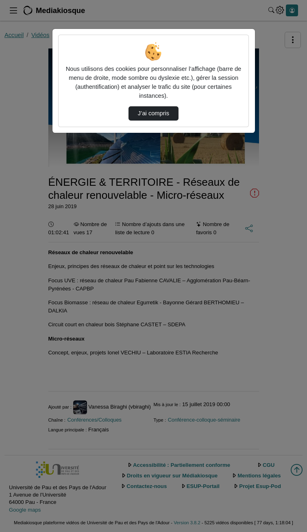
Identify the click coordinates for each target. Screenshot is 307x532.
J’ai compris (153, 113)
